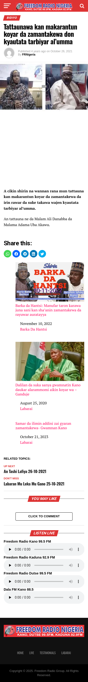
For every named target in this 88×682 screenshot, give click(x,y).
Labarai (26, 408)
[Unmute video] (44, 86)
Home (20, 653)
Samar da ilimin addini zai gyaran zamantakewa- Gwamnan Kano (43, 425)
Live (31, 653)
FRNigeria (28, 54)
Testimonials (48, 653)
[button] (7, 253)
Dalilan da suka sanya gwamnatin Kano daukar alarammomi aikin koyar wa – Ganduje (49, 369)
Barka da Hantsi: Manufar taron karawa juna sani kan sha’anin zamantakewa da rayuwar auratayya (49, 289)
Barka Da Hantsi (33, 329)
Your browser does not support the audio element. (44, 549)
